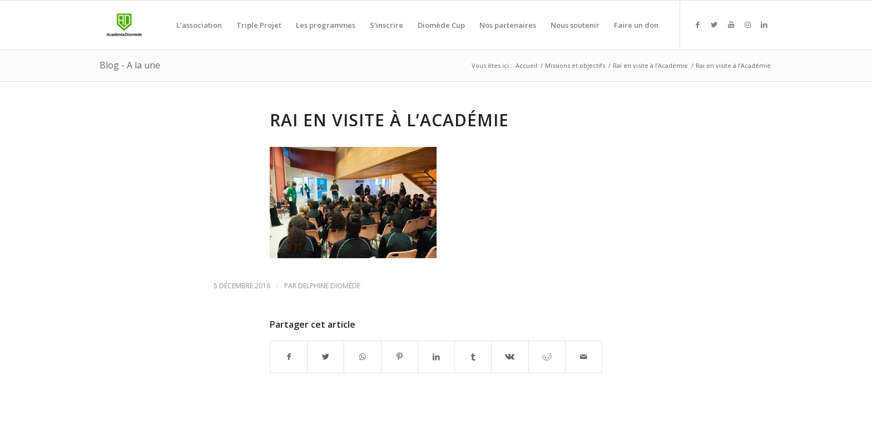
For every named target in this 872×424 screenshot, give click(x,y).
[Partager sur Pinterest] (400, 356)
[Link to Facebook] (697, 24)
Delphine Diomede (329, 285)
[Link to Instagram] (747, 24)
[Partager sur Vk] (510, 356)
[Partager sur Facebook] (288, 356)
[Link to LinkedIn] (764, 24)
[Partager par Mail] (584, 356)
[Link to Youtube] (730, 24)
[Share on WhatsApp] (362, 356)
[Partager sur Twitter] (326, 356)
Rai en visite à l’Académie (389, 120)
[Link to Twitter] (714, 24)
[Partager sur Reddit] (547, 356)
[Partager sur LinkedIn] (436, 356)
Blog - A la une (130, 65)
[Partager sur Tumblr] (473, 356)
